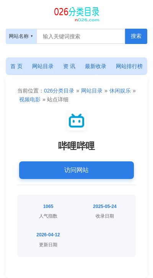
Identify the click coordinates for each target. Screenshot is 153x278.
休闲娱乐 (120, 91)
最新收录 (95, 66)
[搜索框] (80, 36)
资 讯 (69, 66)
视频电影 (30, 99)
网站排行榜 (129, 66)
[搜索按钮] (136, 36)
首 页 (16, 66)
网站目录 (43, 66)
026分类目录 (59, 91)
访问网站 (76, 170)
